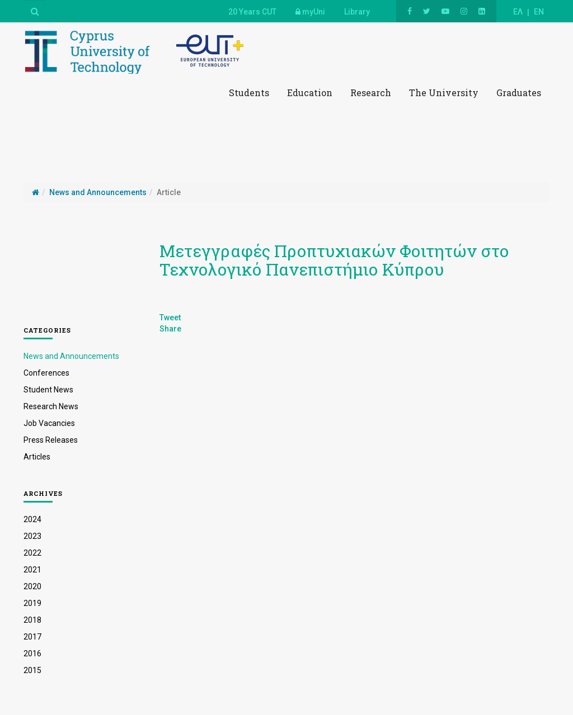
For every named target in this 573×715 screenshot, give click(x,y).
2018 (32, 619)
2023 (32, 536)
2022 (32, 552)
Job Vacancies (49, 423)
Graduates (518, 92)
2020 (32, 586)
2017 (32, 636)
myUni (310, 11)
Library (357, 11)
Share (170, 328)
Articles (37, 456)
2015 (32, 670)
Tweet (170, 317)
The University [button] (443, 92)
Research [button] (370, 92)
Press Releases (51, 439)
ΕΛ (518, 11)
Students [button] (249, 92)
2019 (32, 603)
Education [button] (309, 92)
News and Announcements (71, 356)
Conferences (46, 372)
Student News (48, 389)
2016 (32, 653)
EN (539, 11)
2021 (32, 569)
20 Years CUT (252, 11)
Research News (51, 406)
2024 (32, 519)
